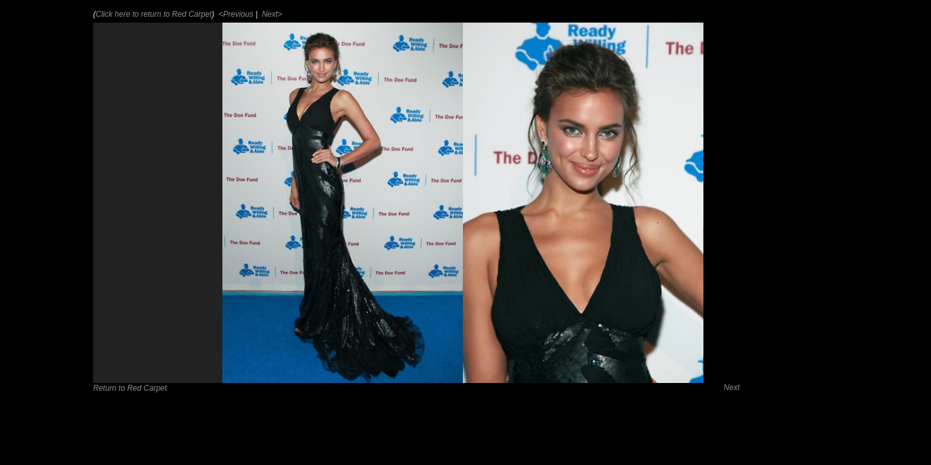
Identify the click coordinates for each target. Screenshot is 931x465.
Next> (271, 14)
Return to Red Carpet (130, 388)
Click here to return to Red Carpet (153, 14)
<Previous (235, 14)
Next (731, 387)
